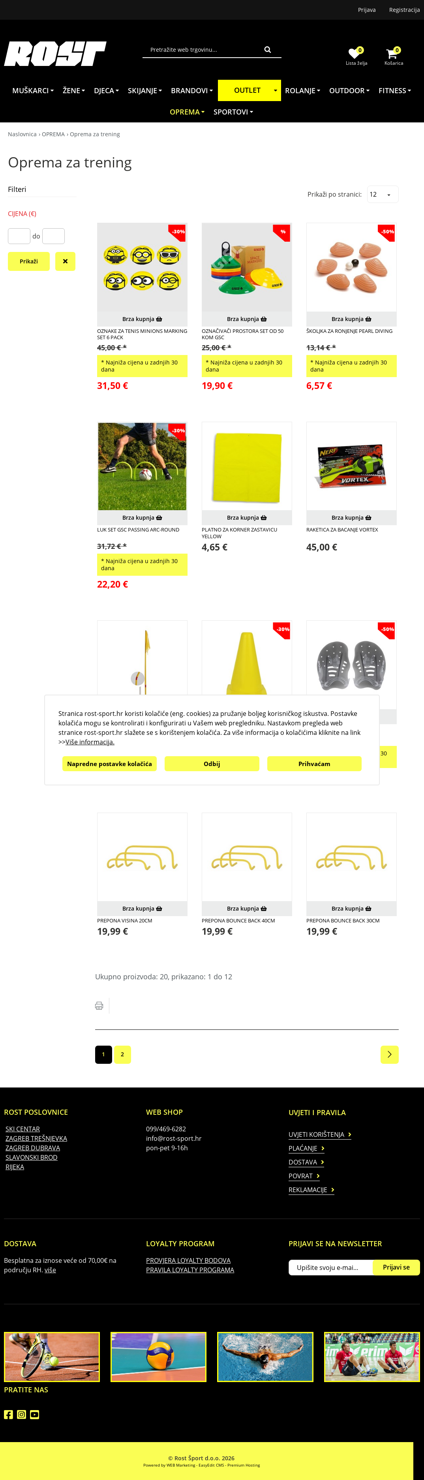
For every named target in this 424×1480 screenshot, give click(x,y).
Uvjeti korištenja (316, 1134)
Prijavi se (396, 1267)
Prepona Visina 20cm (124, 920)
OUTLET (257, 90)
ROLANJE (303, 90)
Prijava (367, 9)
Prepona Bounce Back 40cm (238, 920)
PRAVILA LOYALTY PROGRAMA (190, 1270)
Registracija (404, 9)
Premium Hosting (243, 1465)
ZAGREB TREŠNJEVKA (36, 1138)
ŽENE (74, 90)
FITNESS (395, 90)
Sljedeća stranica (390, 1055)
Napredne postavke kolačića (109, 764)
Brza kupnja (142, 319)
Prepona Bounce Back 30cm (343, 920)
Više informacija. (90, 742)
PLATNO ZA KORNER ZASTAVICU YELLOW (239, 532)
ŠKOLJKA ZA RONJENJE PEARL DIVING (349, 331)
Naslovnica (22, 134)
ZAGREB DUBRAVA (33, 1148)
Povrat (301, 1176)
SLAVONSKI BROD (32, 1157)
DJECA (107, 90)
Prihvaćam (314, 764)
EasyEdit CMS (211, 1465)
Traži (267, 49)
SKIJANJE (145, 90)
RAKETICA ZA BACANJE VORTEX (342, 529)
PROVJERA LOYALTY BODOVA (188, 1260)
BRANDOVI (192, 90)
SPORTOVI (234, 111)
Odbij (212, 764)
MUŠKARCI (33, 90)
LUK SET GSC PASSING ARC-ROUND (138, 529)
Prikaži (29, 261)
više (50, 1270)
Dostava (303, 1162)
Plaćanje (303, 1148)
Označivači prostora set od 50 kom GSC (242, 334)
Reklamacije (308, 1189)
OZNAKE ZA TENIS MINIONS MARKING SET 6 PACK (142, 334)
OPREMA (188, 111)
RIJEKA (15, 1167)
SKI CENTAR (23, 1129)
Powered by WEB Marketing (169, 1465)
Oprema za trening (95, 134)
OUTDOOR (350, 90)
